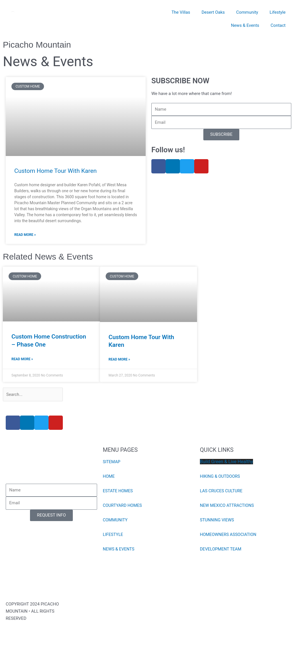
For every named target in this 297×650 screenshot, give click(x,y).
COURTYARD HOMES (123, 506)
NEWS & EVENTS (119, 549)
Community (247, 12)
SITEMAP (112, 462)
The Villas (180, 12)
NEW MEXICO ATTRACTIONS (227, 506)
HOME (109, 477)
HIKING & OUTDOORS (220, 477)
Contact (278, 25)
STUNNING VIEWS (217, 520)
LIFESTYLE (113, 535)
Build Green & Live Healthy (226, 462)
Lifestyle (278, 12)
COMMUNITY (115, 520)
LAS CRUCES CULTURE (221, 491)
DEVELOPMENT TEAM (221, 549)
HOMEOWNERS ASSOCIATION (229, 535)
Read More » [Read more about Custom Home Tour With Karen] (25, 235)
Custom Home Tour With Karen (55, 170)
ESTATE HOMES (118, 491)
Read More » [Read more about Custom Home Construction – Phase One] (22, 359)
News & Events (245, 25)
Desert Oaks (213, 12)
